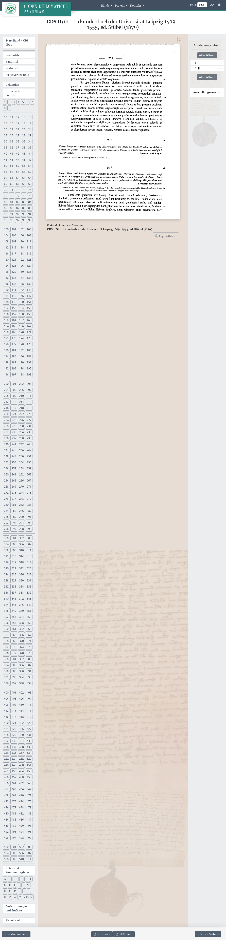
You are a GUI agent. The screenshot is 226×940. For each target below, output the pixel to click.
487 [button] (29, 819)
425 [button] (14, 729)
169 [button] (14, 332)
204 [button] (6, 390)
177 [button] (14, 344)
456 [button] (6, 777)
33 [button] (23, 141)
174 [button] (21, 338)
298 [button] (21, 529)
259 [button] (29, 468)
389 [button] (14, 671)
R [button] (20, 891)
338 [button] (21, 592)
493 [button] (14, 831)
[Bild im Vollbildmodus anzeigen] (180, 39)
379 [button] (29, 653)
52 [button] (17, 166)
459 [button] (29, 777)
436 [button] (6, 747)
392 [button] (6, 677)
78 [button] (23, 196)
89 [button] (29, 208)
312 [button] (6, 556)
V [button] (10, 897)
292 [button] (6, 523)
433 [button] (14, 741)
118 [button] (21, 253)
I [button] (14, 885)
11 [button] (11, 117)
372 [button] (6, 647)
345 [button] (14, 605)
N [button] (5, 891)
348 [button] (6, 611)
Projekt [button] (120, 5)
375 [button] (29, 647)
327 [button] (29, 574)
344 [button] (6, 605)
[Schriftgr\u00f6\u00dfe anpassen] (212, 5)
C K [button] (15, 879)
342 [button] (21, 598)
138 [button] (21, 284)
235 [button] (29, 432)
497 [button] (14, 838)
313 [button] (14, 556)
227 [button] (29, 420)
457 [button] (14, 777)
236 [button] (6, 438)
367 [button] (29, 635)
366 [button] (21, 635)
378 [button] (21, 653)
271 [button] (29, 486)
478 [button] (21, 807)
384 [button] (6, 665)
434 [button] (21, 741)
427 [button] (29, 729)
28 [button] (23, 135)
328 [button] (6, 580)
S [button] (24, 891)
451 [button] (29, 765)
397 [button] (14, 683)
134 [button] (21, 278)
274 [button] (21, 492)
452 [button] (6, 771)
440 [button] (6, 753)
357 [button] (14, 623)
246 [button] (21, 450)
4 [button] (18, 102)
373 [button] (14, 647)
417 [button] (14, 717)
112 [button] (6, 247)
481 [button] (14, 813)
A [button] (5, 879)
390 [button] (21, 671)
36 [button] (11, 147)
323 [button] (29, 568)
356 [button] (6, 623)
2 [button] (9, 102)
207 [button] (29, 390)
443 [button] (29, 753)
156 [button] (6, 314)
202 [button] (21, 384)
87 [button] (17, 208)
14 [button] (29, 117)
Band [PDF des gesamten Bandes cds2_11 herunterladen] (123, 934)
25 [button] (5, 135)
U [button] (5, 897)
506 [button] (21, 853)
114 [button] (21, 247)
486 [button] (21, 819)
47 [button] (17, 159)
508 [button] (6, 859)
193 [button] (14, 368)
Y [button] (20, 897)
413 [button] (14, 711)
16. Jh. (197, 68)
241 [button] (14, 444)
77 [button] (17, 196)
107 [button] (29, 235)
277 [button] (14, 498)
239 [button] (29, 438)
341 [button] (14, 598)
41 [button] (11, 153)
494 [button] (21, 831)
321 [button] (14, 568)
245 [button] (14, 450)
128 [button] (6, 272)
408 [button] (6, 704)
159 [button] (29, 314)
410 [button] (21, 704)
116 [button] (6, 253)
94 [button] (29, 214)
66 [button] (11, 184)
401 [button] (14, 692)
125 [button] (14, 265)
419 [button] (29, 717)
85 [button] (5, 208)
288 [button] (6, 517)
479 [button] (29, 807)
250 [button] (21, 456)
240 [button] (6, 444)
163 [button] (29, 320)
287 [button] (29, 511)
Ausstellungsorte (204, 92)
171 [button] (29, 332)
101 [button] (14, 229)
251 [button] (29, 456)
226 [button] (21, 420)
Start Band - (17, 42)
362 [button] (21, 629)
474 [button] (21, 801)
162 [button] (21, 320)
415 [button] (29, 711)
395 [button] (29, 677)
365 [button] (14, 635)
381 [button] (14, 659)
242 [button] (21, 444)
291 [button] (29, 517)
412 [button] (6, 711)
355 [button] (29, 617)
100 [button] (6, 229)
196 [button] (6, 374)
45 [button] (5, 159)
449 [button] (14, 765)
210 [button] (21, 396)
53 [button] (23, 166)
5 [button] (23, 102)
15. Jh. (197, 62)
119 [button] (29, 253)
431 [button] (29, 735)
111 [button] (29, 241)
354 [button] (21, 617)
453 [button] (14, 771)
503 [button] (29, 847)
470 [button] (21, 795)
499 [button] (29, 838)
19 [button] (29, 123)
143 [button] (29, 290)
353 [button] (14, 617)
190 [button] (21, 362)
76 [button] (11, 196)
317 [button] (14, 562)
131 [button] (29, 272)
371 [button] (29, 641)
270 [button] (21, 486)
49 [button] (29, 159)
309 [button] (14, 550)
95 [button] (5, 220)
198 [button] (21, 374)
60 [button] (5, 178)
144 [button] (6, 296)
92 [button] (17, 214)
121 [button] (14, 259)
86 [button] (11, 208)
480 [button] (6, 813)
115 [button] (29, 247)
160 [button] (6, 320)
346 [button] (21, 605)
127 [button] (29, 265)
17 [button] (17, 123)
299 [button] (29, 529)
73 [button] (23, 190)
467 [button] (29, 789)
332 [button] (6, 586)
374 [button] (21, 647)
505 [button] (14, 853)
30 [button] (5, 141)
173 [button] (14, 338)
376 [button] (6, 653)
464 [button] (6, 789)
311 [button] (29, 550)
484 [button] (6, 819)
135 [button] (29, 278)
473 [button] (14, 801)
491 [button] (29, 825)
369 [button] (14, 641)
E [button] (26, 879)
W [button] (15, 897)
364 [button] (6, 635)
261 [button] (14, 474)
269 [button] (14, 486)
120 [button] (6, 259)
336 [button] (6, 592)
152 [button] (6, 308)
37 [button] (17, 147)
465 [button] (14, 789)
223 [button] (29, 414)
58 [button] (23, 172)
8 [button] (5, 108)
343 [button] (29, 598)
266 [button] (21, 480)
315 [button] (29, 556)
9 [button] (9, 108)
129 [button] (14, 272)
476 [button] (6, 807)
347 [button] (29, 605)
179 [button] (29, 344)
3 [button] (14, 102)
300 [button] (6, 538)
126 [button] (21, 265)
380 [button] (6, 659)
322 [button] (21, 568)
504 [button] (6, 853)
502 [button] (21, 847)
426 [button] (21, 729)
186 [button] (21, 356)
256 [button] (6, 468)
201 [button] (14, 384)
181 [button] (14, 350)
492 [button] (6, 831)
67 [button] (17, 184)
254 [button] (21, 462)
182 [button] (21, 350)
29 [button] (29, 135)
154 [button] (21, 308)
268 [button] (6, 486)
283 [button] (29, 505)
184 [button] (6, 356)
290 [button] (21, 517)
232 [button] (6, 432)
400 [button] (6, 692)
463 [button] (29, 783)
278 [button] (21, 498)
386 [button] (21, 665)
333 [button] (14, 586)
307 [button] (29, 544)
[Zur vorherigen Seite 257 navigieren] (16, 934)
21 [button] (11, 129)
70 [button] (5, 190)
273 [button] (14, 492)
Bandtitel (12, 61)
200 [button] (6, 384)
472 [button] (6, 801)
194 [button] (21, 368)
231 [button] (29, 426)
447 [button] (29, 759)
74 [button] (29, 190)
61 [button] (11, 178)
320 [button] (6, 568)
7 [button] (32, 102)
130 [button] (21, 272)
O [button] (10, 891)
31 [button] (11, 141)
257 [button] (14, 468)
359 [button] (29, 623)
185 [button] (14, 356)
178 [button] (21, 344)
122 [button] (21, 259)
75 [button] (5, 196)
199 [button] (29, 374)
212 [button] (6, 402)
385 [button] (14, 665)
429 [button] (14, 735)
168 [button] (6, 332)
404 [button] (6, 698)
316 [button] (6, 562)
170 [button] (21, 332)
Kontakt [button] (136, 5)
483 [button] (29, 813)
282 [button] (21, 505)
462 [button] (21, 783)
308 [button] (6, 550)
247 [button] (29, 450)
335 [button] (29, 586)
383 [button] (29, 659)
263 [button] (29, 474)
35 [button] (5, 147)
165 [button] (14, 326)
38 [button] (23, 147)
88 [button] (23, 208)
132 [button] (6, 278)
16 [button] (11, 123)
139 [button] (29, 284)
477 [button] (14, 807)
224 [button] (6, 420)
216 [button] (6, 408)
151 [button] (29, 302)
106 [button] (21, 235)
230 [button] (21, 426)
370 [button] (21, 641)
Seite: (193, 4)
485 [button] (14, 819)
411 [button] (29, 704)
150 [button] (21, 302)
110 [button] (21, 241)
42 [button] (17, 153)
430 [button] (21, 735)
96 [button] (11, 220)
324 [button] (6, 574)
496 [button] (6, 838)
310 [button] (21, 550)
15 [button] (5, 123)
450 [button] (21, 765)
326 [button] (21, 574)
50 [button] (5, 166)
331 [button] (29, 580)
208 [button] (6, 396)
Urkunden (12, 84)
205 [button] (14, 390)
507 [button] (29, 853)
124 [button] (6, 265)
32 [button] (17, 141)
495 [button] (29, 831)
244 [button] (6, 450)
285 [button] (14, 511)
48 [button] (23, 159)
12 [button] (17, 117)
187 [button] (29, 356)
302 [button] (21, 538)
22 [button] (17, 129)
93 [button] (23, 214)
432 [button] (6, 741)
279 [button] (29, 498)
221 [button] (14, 414)
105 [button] (14, 235)
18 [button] (23, 123)
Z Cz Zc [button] (28, 897)
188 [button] (6, 362)
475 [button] (29, 801)
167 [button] (29, 326)
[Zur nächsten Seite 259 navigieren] (208, 934)
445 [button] (14, 759)
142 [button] (21, 290)
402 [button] (21, 692)
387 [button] (29, 665)
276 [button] (6, 498)
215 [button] (29, 402)
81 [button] (11, 202)
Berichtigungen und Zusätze (16, 908)
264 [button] (6, 480)
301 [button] (14, 538)
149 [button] (14, 302)
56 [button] (11, 172)
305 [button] (14, 544)
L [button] (23, 885)
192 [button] (6, 368)
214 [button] (21, 402)
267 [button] (29, 480)
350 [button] (21, 611)
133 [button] (14, 278)
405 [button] (14, 698)
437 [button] (14, 747)
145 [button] (14, 296)
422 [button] (21, 723)
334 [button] (21, 586)
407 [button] (29, 698)
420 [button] (6, 723)
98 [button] (23, 220)
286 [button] (21, 511)
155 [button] (29, 308)
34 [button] (29, 141)
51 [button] (11, 166)
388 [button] (6, 671)
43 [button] (23, 153)
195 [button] (29, 368)
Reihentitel (13, 55)
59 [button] (29, 172)
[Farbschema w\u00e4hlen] (219, 5)
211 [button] (29, 396)
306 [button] (21, 544)
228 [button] (6, 426)
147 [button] (29, 296)
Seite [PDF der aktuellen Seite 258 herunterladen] (102, 934)
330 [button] (21, 580)
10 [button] (5, 117)
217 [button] (14, 408)
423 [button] (29, 723)
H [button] (10, 885)
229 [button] (14, 426)
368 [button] (6, 641)
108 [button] (6, 241)
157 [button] (14, 314)
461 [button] (14, 783)
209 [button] (14, 396)
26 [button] (11, 135)
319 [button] (29, 562)
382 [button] (21, 659)
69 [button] (29, 184)
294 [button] (21, 523)
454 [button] (21, 771)
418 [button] (21, 717)
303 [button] (29, 538)
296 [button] (6, 529)
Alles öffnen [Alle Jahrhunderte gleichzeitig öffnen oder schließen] (207, 55)
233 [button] (14, 432)
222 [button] (21, 414)
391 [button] (29, 671)
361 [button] (14, 629)
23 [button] (23, 129)
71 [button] (11, 190)
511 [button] (29, 859)
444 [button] (6, 759)
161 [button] (14, 320)
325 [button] (14, 574)
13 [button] (23, 117)
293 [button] (14, 523)
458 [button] (21, 777)
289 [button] (14, 517)
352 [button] (6, 617)
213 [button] (14, 402)
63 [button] (23, 178)
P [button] (15, 891)
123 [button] (29, 259)
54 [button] (29, 166)
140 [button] (6, 290)
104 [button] (6, 235)
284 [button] (6, 511)
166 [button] (21, 326)
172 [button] (6, 338)
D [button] (22, 879)
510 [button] (21, 859)
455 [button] (29, 771)
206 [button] (21, 390)
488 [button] (6, 825)
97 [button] (17, 220)
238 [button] (21, 438)
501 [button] (14, 847)
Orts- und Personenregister (17, 870)
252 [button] (6, 462)
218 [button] (21, 408)
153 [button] (14, 308)
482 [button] (21, 813)
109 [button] (14, 241)
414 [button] (21, 711)
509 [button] (14, 859)
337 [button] (14, 592)
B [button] (9, 879)
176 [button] (6, 344)
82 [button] (17, 202)
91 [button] (11, 214)
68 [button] (23, 184)
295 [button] (29, 523)
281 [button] (14, 505)
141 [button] (14, 290)
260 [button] (6, 474)
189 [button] (14, 362)
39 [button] (29, 147)
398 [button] (21, 683)
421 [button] (14, 723)
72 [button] (17, 190)
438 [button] (21, 747)
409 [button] (14, 704)
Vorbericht (13, 68)
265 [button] (14, 480)
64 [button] (29, 178)
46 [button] (11, 159)
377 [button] (14, 653)
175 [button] (29, 338)
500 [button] (6, 847)
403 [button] (29, 692)
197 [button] (14, 374)
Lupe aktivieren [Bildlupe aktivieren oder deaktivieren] (165, 236)
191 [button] (29, 362)
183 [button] (29, 350)
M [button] (28, 885)
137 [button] (14, 284)
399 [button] (29, 683)
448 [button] (6, 765)
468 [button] (6, 795)
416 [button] (6, 717)
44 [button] (29, 153)
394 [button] (21, 677)
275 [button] (29, 492)
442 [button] (21, 753)
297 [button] (14, 529)
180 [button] (6, 350)
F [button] (30, 879)
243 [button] (29, 444)
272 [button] (6, 492)
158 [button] (21, 314)
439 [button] (29, 747)
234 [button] (21, 432)
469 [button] (14, 795)
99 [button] (29, 220)
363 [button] (29, 629)
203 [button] (29, 384)
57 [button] (17, 172)
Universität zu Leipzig (15, 93)
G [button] (5, 885)
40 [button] (5, 153)
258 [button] (21, 468)
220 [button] (6, 414)
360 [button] (6, 629)
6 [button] (27, 102)
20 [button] (5, 129)
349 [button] (14, 611)
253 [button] (14, 462)
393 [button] (14, 677)
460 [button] (6, 783)
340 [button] (6, 598)
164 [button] (6, 326)
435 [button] (29, 741)
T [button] (29, 891)
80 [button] (5, 202)
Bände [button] (105, 5)
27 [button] (17, 135)
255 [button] (29, 462)
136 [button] (6, 284)
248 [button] (6, 456)
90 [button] (5, 214)
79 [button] (29, 196)
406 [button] (21, 698)
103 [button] (29, 229)
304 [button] (6, 544)
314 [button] (21, 556)
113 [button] (14, 247)
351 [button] (29, 611)
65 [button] (5, 184)
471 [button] (29, 795)
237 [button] (14, 438)
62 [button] (17, 178)
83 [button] (23, 202)
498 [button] (21, 838)
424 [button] (6, 729)
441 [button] (14, 753)
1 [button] (5, 102)
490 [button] (21, 825)
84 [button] (29, 202)
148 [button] (6, 302)
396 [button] (6, 683)
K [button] (19, 885)
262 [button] (21, 474)
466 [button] (21, 789)
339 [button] (29, 592)
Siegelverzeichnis (17, 74)
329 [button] (14, 580)
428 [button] (6, 735)
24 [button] (29, 129)
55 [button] (5, 172)
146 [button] (21, 296)
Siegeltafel (13, 920)
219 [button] (29, 408)
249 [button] (14, 456)
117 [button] (14, 253)
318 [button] (21, 562)
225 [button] (14, 420)
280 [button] (6, 505)
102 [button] (21, 229)
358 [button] (21, 623)
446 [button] (21, 759)
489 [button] (14, 825)
